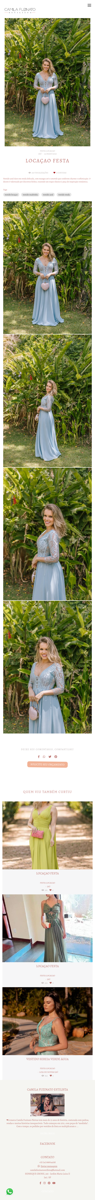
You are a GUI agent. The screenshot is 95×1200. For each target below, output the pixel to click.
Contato (48, 1191)
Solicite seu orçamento (47, 764)
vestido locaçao (11, 194)
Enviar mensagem (49, 1166)
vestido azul (48, 194)
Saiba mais (47, 1133)
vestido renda (64, 194)
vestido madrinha (30, 194)
